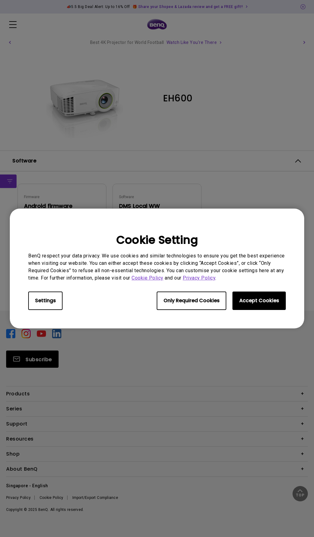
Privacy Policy (199, 278)
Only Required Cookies (191, 300)
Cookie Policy (147, 278)
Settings (45, 300)
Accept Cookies (259, 300)
